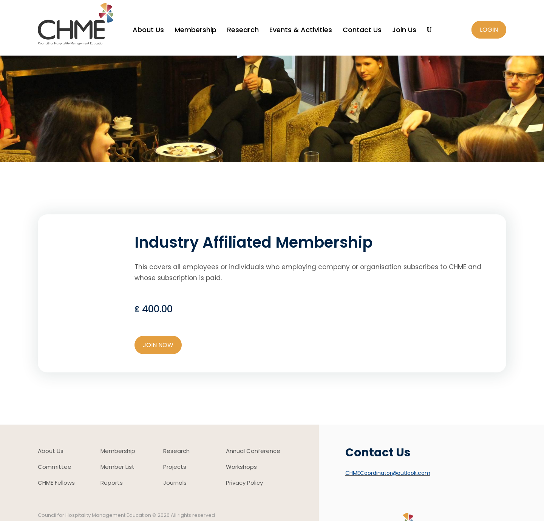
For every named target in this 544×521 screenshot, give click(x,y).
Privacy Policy (244, 483)
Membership (195, 30)
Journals (175, 483)
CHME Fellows (56, 483)
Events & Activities (300, 30)
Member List (117, 467)
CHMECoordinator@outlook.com (387, 473)
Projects (174, 467)
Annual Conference (253, 451)
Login (489, 29)
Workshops (241, 467)
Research (243, 30)
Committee (54, 467)
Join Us (404, 30)
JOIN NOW (158, 345)
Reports (111, 483)
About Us (148, 30)
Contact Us (362, 30)
